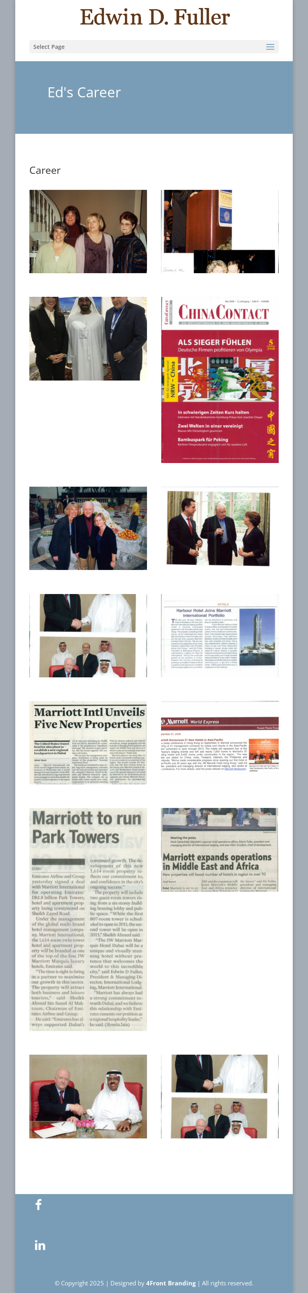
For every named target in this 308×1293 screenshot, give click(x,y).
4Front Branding (171, 1283)
